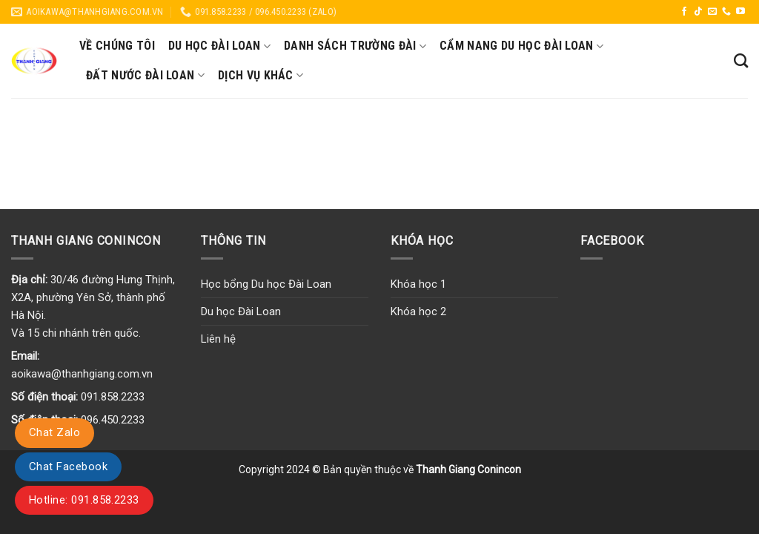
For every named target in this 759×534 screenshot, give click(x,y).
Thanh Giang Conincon (468, 469)
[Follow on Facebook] (684, 12)
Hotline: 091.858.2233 (84, 500)
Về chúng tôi (117, 46)
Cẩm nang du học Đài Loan (521, 46)
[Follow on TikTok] (698, 12)
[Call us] (726, 12)
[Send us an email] (712, 12)
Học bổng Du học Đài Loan (266, 284)
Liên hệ (218, 339)
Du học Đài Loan (219, 46)
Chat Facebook (68, 466)
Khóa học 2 (418, 311)
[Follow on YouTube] (740, 12)
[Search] (741, 60)
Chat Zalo (54, 432)
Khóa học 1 (418, 284)
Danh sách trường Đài (355, 46)
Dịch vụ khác (260, 75)
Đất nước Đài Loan (145, 75)
